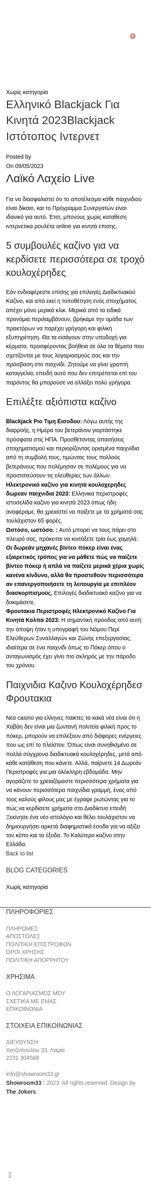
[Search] (18, 39)
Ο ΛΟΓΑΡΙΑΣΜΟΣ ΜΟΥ (35, 993)
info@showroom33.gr (33, 1074)
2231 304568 (22, 1058)
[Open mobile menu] (7, 39)
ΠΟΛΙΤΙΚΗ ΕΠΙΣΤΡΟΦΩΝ (38, 944)
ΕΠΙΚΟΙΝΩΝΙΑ (24, 1009)
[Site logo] (75, 39)
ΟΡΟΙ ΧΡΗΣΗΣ (25, 952)
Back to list (19, 853)
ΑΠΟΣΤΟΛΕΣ (23, 936)
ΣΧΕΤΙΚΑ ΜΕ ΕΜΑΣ (31, 1001)
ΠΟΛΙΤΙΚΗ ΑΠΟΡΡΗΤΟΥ (37, 960)
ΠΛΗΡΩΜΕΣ (22, 928)
